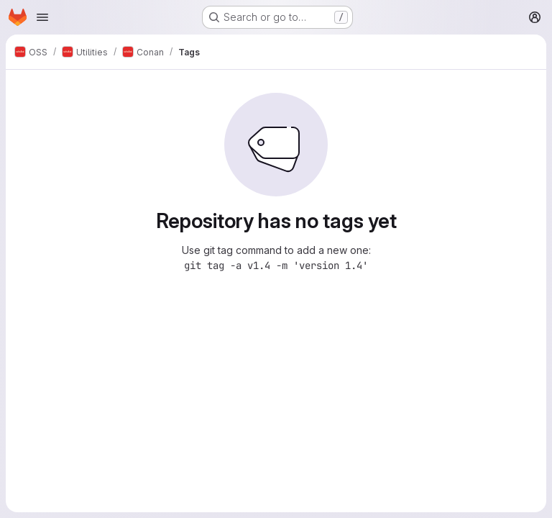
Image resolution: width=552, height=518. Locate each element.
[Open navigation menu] (42, 17)
